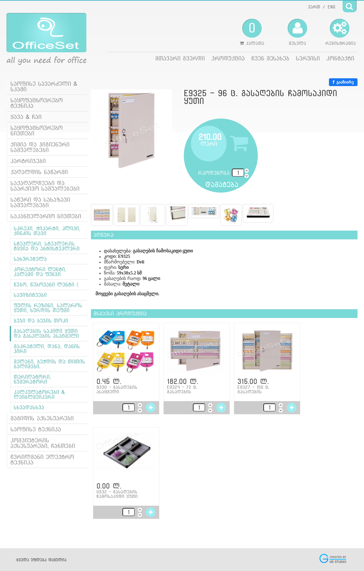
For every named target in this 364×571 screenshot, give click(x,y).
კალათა (252, 32)
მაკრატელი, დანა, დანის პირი (47, 349)
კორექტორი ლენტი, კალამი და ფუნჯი (40, 272)
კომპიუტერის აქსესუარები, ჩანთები (42, 443)
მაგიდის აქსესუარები (42, 418)
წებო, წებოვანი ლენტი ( (46, 284)
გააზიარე (343, 82)
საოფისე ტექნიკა (35, 429)
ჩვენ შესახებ (270, 58)
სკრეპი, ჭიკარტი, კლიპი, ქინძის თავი (47, 231)
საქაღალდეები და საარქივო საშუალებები (45, 185)
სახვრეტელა (30, 259)
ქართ (314, 7)
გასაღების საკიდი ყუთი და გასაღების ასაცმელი (46, 333)
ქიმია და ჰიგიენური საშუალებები (39, 147)
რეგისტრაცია (340, 32)
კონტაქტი (340, 58)
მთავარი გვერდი (180, 58)
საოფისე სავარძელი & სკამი (43, 86)
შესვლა (297, 32)
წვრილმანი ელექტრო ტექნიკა (42, 459)
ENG (331, 7)
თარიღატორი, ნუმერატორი (32, 379)
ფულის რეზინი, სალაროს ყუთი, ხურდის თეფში (48, 308)
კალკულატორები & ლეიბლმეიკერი (39, 395)
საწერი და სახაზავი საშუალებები (40, 202)
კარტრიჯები (28, 161)
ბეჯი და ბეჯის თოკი (41, 320)
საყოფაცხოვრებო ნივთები (36, 130)
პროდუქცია (228, 58)
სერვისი (308, 58)
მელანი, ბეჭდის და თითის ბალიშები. (49, 364)
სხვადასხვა (29, 407)
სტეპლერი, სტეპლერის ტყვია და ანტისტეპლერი (47, 246)
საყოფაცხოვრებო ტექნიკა (36, 102)
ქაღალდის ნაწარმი (39, 172)
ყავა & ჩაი (26, 117)
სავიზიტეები (30, 295)
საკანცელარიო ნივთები (45, 216)
